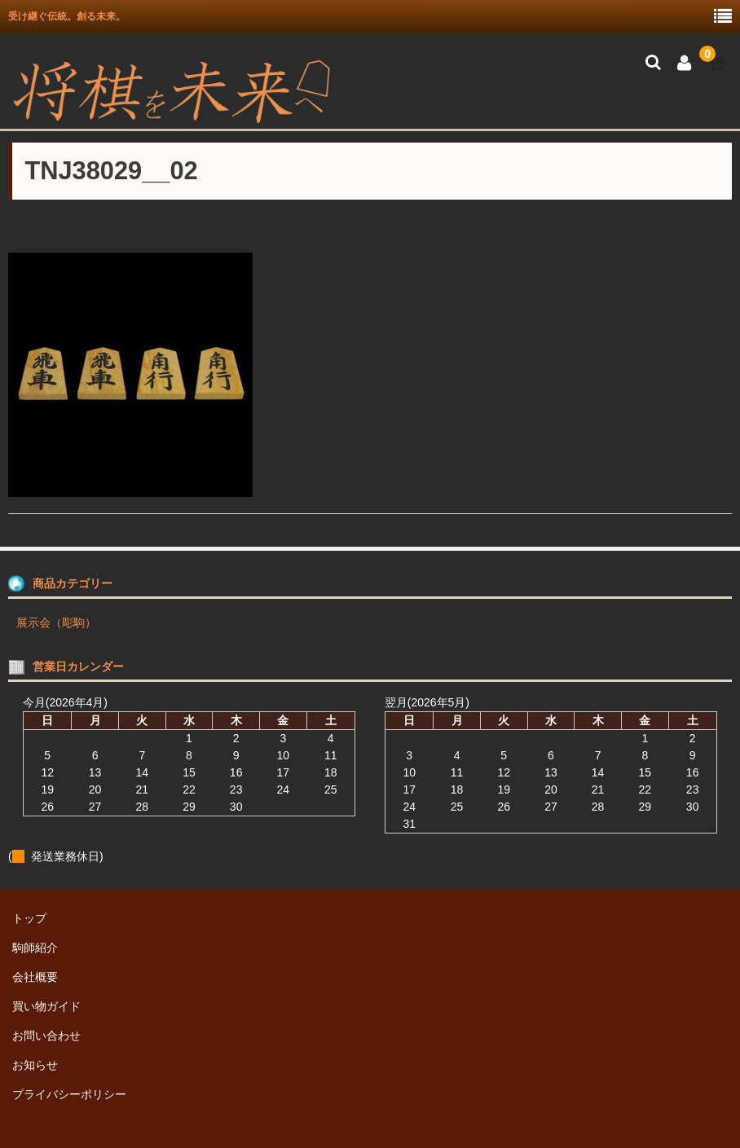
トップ (29, 918)
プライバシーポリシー (69, 1094)
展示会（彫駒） (56, 622)
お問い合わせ (46, 1035)
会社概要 (35, 976)
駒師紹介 (35, 947)
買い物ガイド (46, 1006)
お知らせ (35, 1064)
